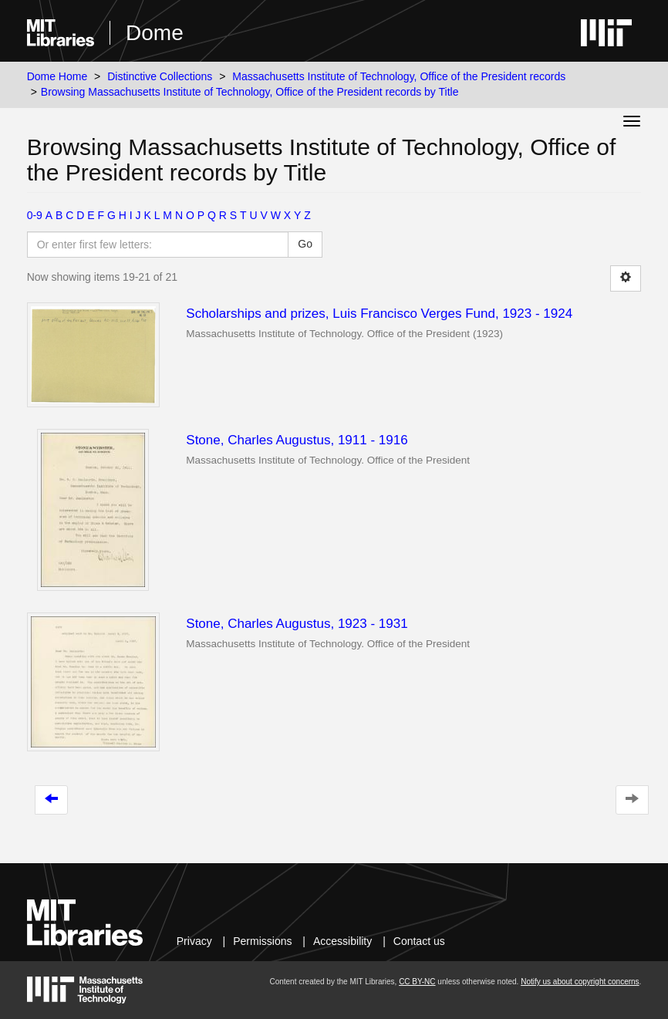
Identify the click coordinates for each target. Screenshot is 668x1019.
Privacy (194, 941)
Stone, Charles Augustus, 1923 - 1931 (296, 623)
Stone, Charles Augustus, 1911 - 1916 (296, 440)
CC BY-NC (417, 981)
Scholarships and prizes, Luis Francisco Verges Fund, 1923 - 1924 (379, 313)
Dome (155, 33)
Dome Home (57, 76)
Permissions (262, 941)
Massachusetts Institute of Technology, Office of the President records (398, 76)
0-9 (34, 215)
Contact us (419, 941)
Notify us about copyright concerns (580, 981)
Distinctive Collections (159, 76)
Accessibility (342, 941)
